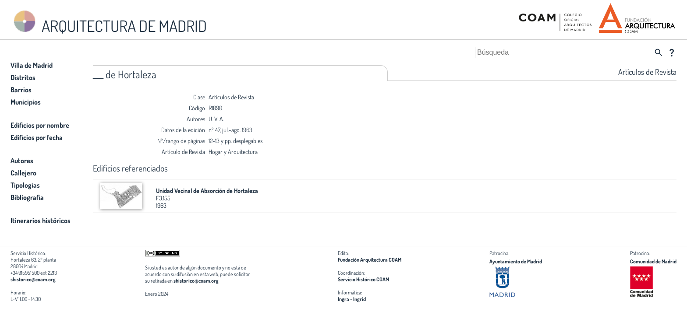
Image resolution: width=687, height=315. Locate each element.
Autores (22, 160)
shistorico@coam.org (33, 279)
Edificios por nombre (40, 125)
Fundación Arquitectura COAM (369, 259)
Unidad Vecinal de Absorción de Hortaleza (207, 190)
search (658, 52)
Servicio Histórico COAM (363, 279)
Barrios (21, 89)
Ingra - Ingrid (352, 299)
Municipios (26, 102)
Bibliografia (27, 197)
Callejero (23, 172)
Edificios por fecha (37, 137)
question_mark (671, 52)
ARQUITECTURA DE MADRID (109, 22)
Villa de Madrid (32, 65)
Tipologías (25, 185)
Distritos (23, 77)
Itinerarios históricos (41, 220)
